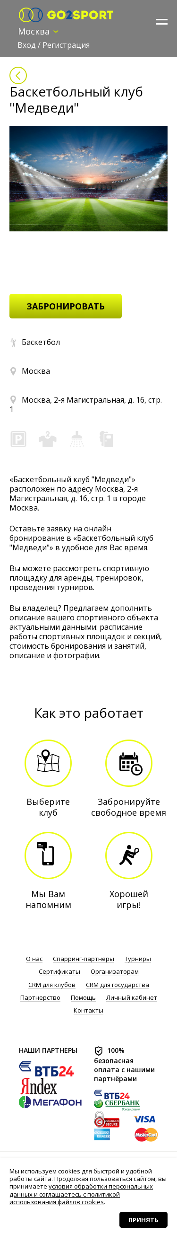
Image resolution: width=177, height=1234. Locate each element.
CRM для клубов (52, 985)
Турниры (138, 959)
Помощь (83, 998)
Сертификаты (59, 972)
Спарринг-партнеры (83, 959)
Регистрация (66, 45)
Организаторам (115, 972)
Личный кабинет (131, 998)
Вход (26, 45)
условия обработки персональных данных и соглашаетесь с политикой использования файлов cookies (81, 1194)
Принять (143, 1220)
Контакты (88, 1010)
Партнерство (40, 998)
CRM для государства (117, 985)
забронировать (65, 306)
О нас (34, 959)
